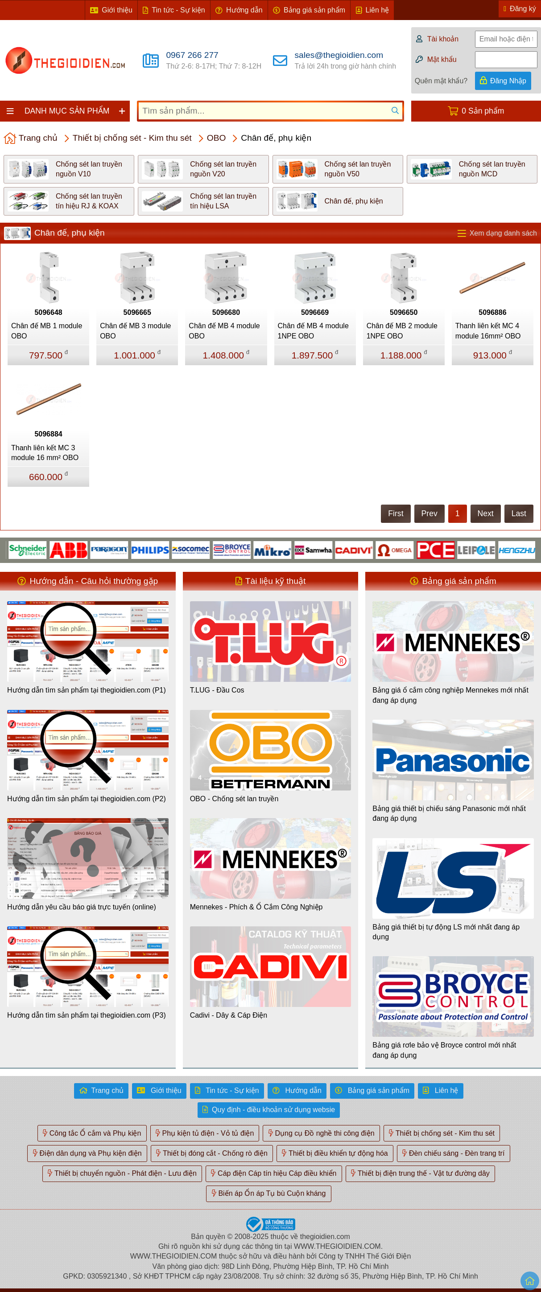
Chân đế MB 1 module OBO (46, 330)
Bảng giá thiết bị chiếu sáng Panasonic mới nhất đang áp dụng (449, 813)
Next (486, 513)
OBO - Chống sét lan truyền (234, 799)
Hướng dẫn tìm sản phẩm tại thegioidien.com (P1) (86, 690)
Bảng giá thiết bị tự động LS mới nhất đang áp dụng (446, 932)
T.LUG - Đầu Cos (217, 690)
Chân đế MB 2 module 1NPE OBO (402, 330)
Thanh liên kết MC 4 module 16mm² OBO (488, 330)
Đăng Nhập (508, 81)
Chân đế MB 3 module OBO (135, 330)
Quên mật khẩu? (441, 81)
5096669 (315, 312)
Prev (429, 513)
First (395, 513)
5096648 (48, 312)
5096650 (403, 312)
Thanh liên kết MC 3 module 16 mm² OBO (44, 452)
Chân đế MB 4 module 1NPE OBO (313, 330)
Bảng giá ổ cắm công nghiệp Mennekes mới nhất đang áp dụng (450, 695)
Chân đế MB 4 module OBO (224, 330)
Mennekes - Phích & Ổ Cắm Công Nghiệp (256, 907)
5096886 (492, 312)
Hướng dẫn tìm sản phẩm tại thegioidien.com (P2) (86, 799)
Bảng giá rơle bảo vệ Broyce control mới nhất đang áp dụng (444, 1050)
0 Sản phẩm (483, 110)
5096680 (226, 312)
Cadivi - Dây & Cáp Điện (229, 1015)
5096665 (137, 312)
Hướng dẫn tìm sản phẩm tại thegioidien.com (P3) (86, 1015)
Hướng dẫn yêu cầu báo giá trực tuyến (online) (81, 907)
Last (519, 513)
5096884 (48, 434)
